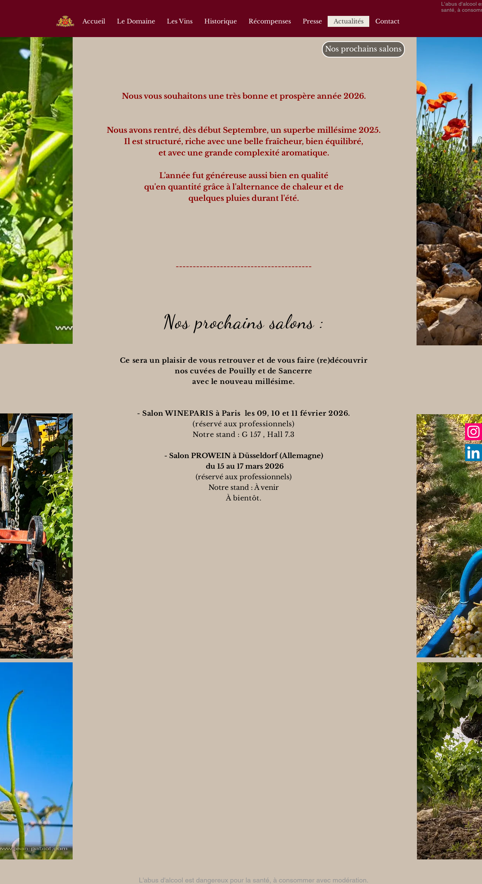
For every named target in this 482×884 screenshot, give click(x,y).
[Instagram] (473, 431)
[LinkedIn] (473, 452)
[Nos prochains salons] (363, 49)
